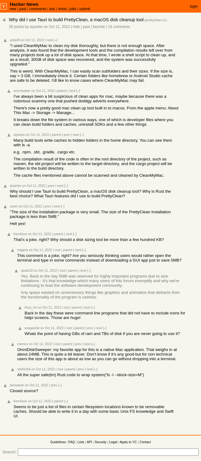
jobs (73, 9)
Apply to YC (128, 442)
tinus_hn (31, 307)
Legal (113, 442)
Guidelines (58, 442)
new (13, 9)
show (62, 9)
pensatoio (17, 385)
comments (37, 9)
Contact (145, 442)
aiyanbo (36, 27)
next (50, 40)
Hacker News (24, 4)
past (22, 9)
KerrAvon (20, 234)
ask (52, 9)
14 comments (119, 27)
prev (67, 134)
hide (76, 27)
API (89, 442)
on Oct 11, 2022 (57, 27)
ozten (14, 206)
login (194, 6)
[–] (55, 40)
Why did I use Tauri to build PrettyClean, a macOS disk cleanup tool (76, 19)
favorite (99, 27)
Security (101, 442)
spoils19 (27, 270)
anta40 (15, 40)
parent (62, 91)
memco (22, 344)
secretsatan (22, 91)
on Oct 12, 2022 (40, 344)
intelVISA (23, 369)
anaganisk (32, 328)
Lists (81, 442)
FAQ (71, 442)
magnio (22, 250)
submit (84, 9)
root (57, 250)
